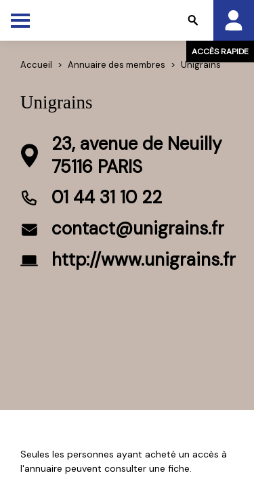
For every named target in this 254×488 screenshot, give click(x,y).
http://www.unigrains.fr (143, 259)
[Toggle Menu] (20, 20)
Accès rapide (220, 51)
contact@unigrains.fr (137, 228)
